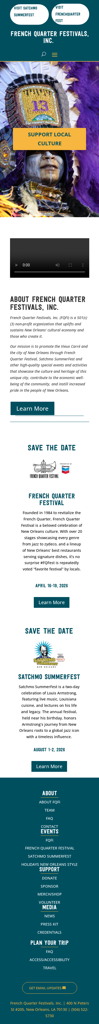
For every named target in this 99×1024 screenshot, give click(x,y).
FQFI (49, 840)
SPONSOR (49, 886)
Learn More (32, 408)
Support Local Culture (49, 139)
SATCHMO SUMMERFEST (49, 856)
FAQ (49, 818)
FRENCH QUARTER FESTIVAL (49, 848)
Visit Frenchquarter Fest (67, 14)
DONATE (49, 878)
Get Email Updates (45, 988)
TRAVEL (49, 967)
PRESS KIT (49, 924)
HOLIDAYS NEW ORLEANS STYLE (49, 864)
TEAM (50, 810)
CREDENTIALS (49, 932)
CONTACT (49, 826)
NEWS (49, 915)
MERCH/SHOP (49, 894)
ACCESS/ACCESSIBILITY (49, 959)
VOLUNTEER (49, 902)
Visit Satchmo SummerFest (25, 12)
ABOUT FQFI (49, 801)
